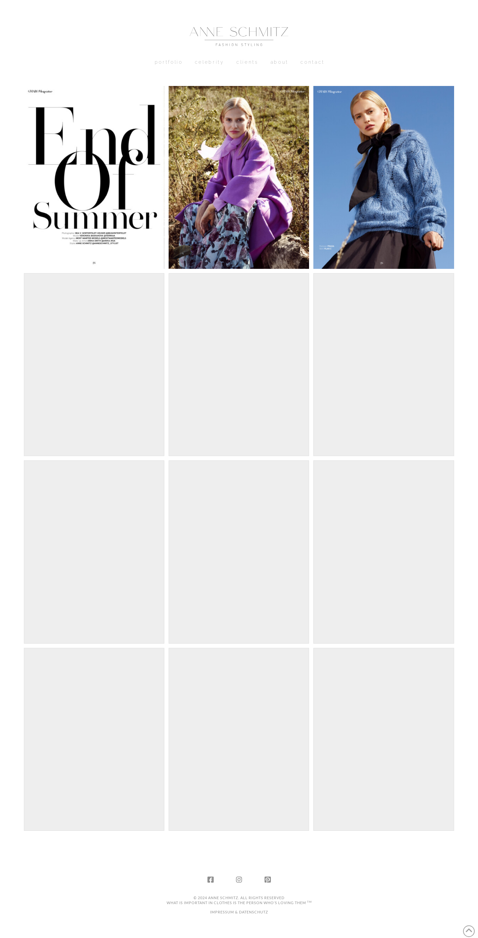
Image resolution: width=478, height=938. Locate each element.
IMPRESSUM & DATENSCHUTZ (239, 912)
